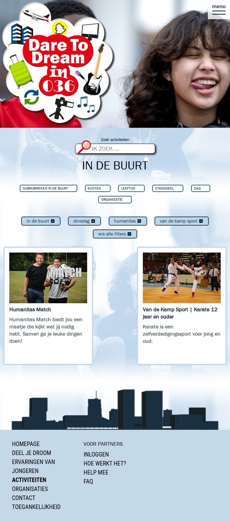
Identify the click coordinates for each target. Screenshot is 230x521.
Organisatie (111, 199)
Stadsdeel (164, 188)
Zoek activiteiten (115, 139)
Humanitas (128, 220)
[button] (219, 9)
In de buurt (41, 220)
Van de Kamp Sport (181, 220)
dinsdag (84, 220)
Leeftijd (128, 188)
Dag (197, 188)
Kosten (94, 188)
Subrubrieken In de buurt (45, 188)
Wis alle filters (115, 233)
